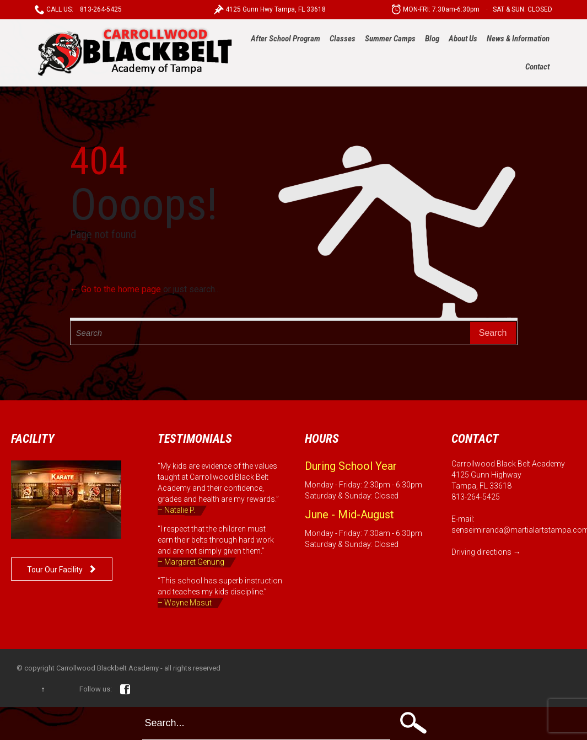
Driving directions (481, 552)
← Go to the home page (115, 289)
